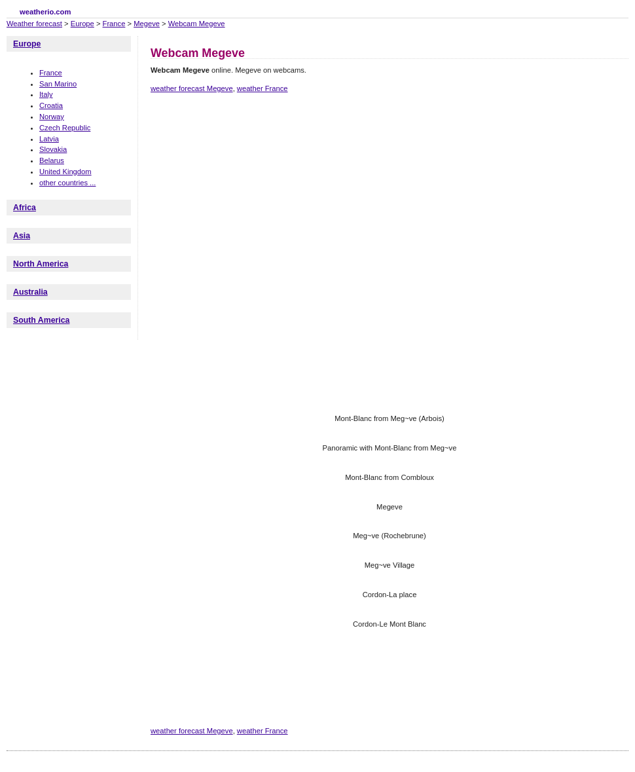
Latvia (49, 139)
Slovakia (53, 149)
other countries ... (67, 183)
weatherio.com (45, 12)
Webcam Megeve (196, 24)
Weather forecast (34, 24)
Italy (46, 94)
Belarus (51, 160)
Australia (30, 292)
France (114, 24)
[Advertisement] (198, 161)
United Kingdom (65, 171)
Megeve (147, 24)
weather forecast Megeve (192, 88)
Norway (51, 116)
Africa (24, 207)
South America (41, 320)
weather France (262, 88)
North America (40, 263)
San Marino (58, 84)
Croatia (51, 105)
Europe (82, 24)
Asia (21, 235)
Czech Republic (64, 128)
